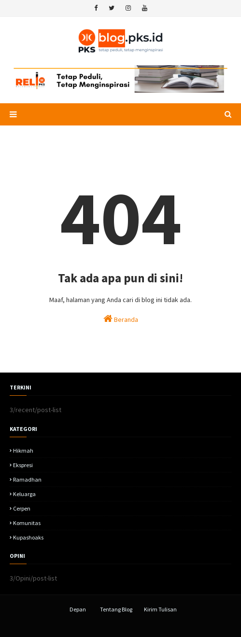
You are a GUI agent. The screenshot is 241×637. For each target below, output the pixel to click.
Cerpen (21, 508)
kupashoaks (28, 537)
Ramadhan (27, 479)
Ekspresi (23, 465)
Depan (78, 609)
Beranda (120, 319)
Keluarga (24, 494)
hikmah (23, 450)
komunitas (27, 522)
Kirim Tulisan (160, 609)
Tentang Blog (116, 609)
